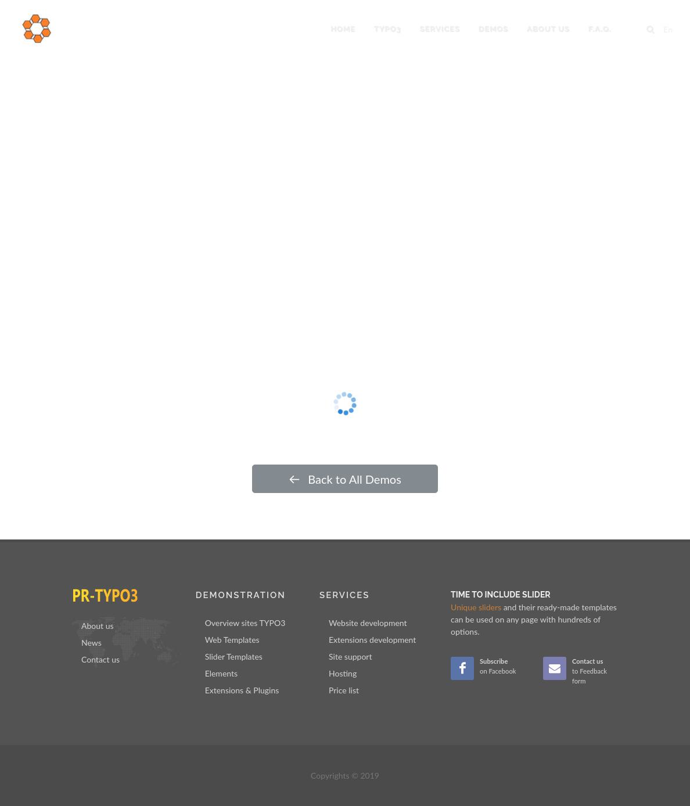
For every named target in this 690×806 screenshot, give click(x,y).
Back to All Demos (345, 479)
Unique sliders (476, 607)
